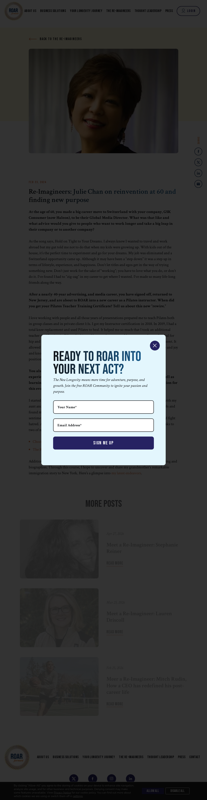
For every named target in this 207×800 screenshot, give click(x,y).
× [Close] (155, 345)
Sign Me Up (103, 443)
